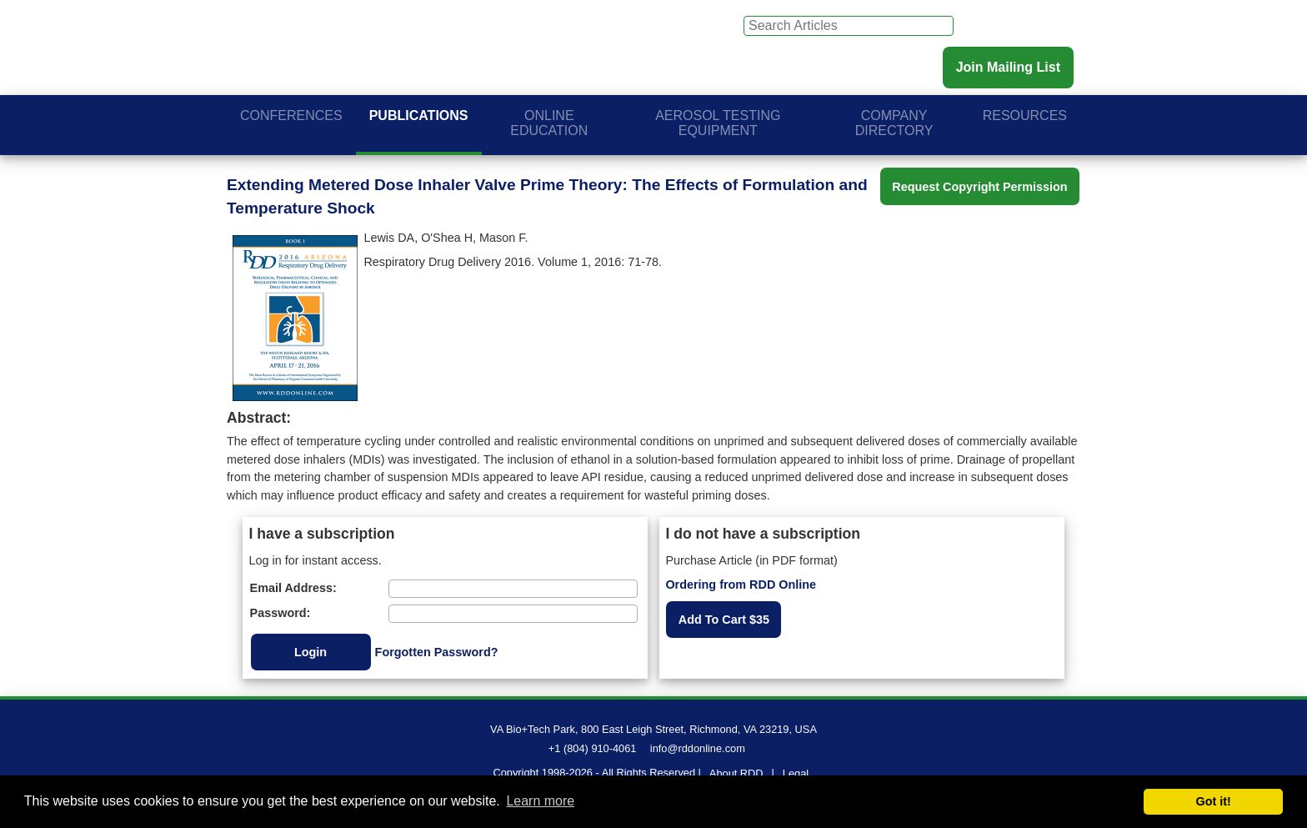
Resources (1025, 115)
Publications (418, 115)
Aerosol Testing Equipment (717, 123)
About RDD (736, 773)
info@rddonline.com (697, 748)
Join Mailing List (1008, 67)
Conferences (291, 115)
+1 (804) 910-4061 (592, 748)
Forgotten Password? (436, 652)
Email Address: (293, 588)
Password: (280, 613)
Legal (796, 773)
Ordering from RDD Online (740, 584)
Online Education (549, 123)
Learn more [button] (540, 801)
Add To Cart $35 (724, 619)
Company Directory (894, 123)
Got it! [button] (1213, 801)
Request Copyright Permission (979, 186)
